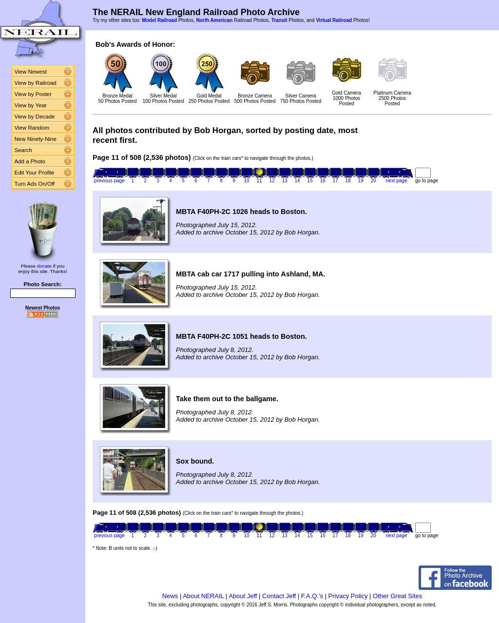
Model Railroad (159, 20)
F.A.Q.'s (312, 596)
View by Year (31, 105)
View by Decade (35, 116)
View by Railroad (36, 83)
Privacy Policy (348, 596)
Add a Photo (30, 161)
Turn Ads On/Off (35, 184)
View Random (32, 128)
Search (24, 150)
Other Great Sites (397, 596)
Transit (279, 20)
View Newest (31, 72)
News (170, 596)
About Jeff (243, 596)
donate (44, 266)
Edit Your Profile (35, 172)
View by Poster (33, 94)
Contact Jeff (279, 596)
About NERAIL (203, 596)
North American (214, 20)
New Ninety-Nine (36, 139)
